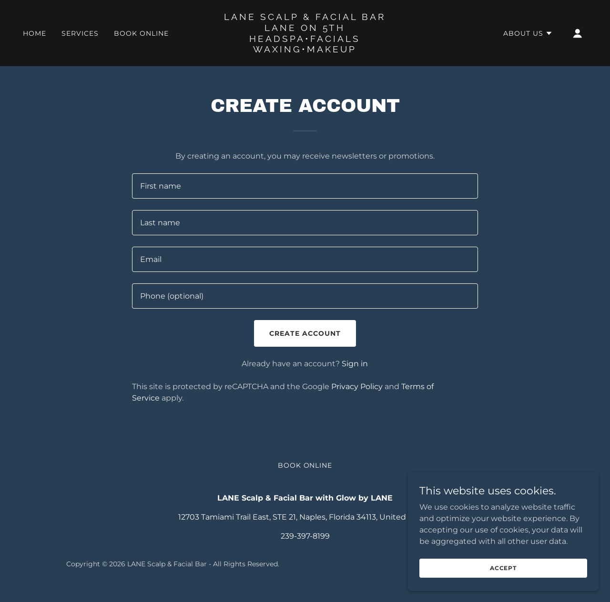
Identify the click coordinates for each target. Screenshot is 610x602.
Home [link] (34, 33)
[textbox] (305, 186)
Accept (503, 580)
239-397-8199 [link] (305, 536)
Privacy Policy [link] (357, 386)
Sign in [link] (355, 363)
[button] (528, 33)
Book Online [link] (141, 33)
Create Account (305, 333)
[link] (305, 49)
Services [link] (80, 33)
